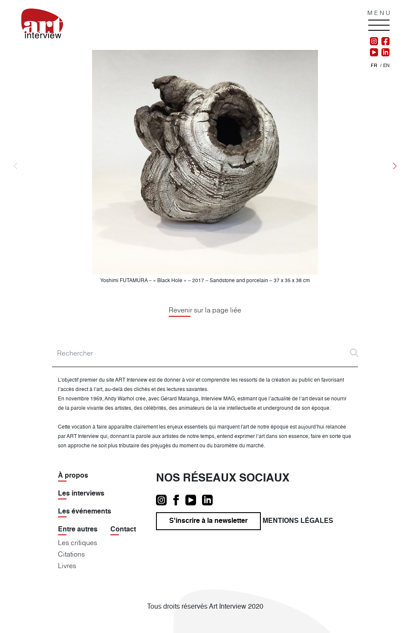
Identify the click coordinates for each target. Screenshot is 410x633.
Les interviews (81, 493)
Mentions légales (298, 521)
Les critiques (77, 542)
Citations (71, 554)
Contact (123, 529)
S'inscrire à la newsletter (208, 521)
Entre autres (78, 529)
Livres (67, 565)
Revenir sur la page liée (205, 310)
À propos (73, 476)
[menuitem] (374, 66)
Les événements (84, 511)
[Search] (205, 353)
